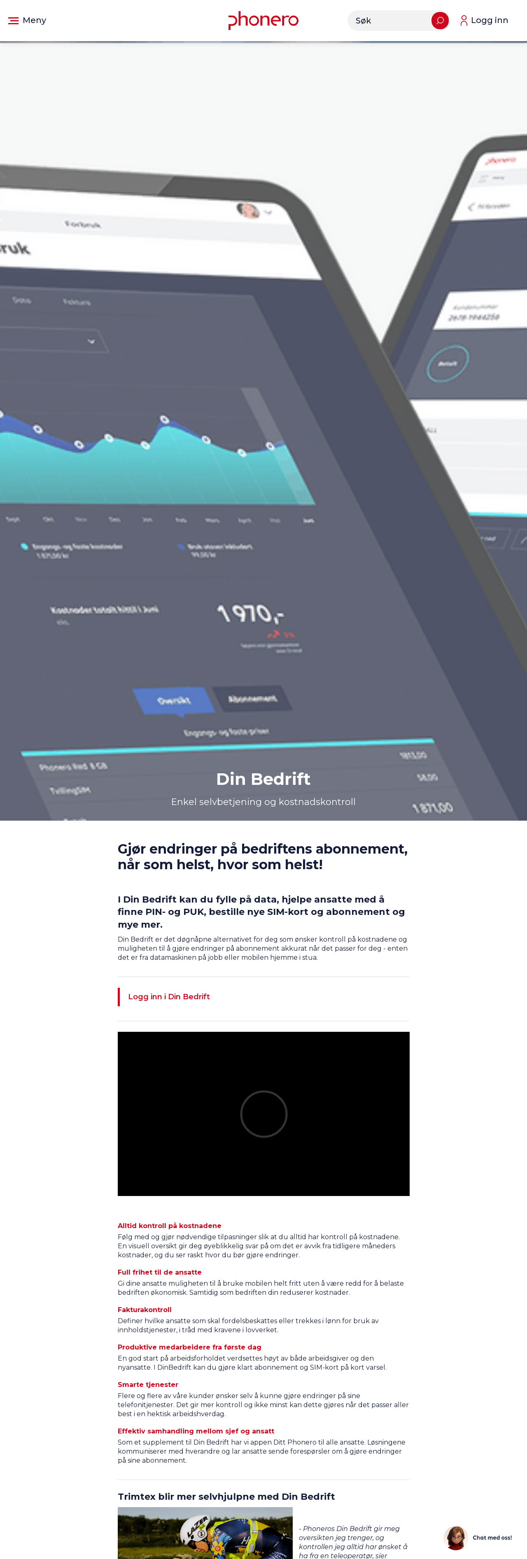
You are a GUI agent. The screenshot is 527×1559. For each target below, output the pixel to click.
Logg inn (489, 20)
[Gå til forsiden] (263, 20)
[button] (27, 20)
